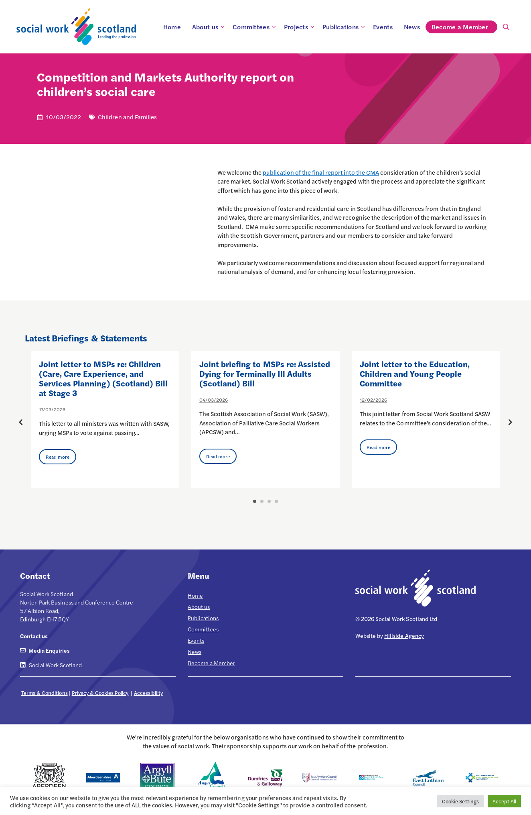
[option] (105, 419)
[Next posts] (510, 422)
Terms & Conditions (44, 693)
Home (172, 26)
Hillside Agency (404, 635)
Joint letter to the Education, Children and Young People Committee (415, 373)
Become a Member (464, 27)
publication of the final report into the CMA (321, 172)
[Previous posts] (21, 422)
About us (209, 27)
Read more (57, 456)
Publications (344, 27)
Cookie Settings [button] (460, 801)
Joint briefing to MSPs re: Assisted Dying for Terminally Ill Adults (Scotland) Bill (264, 373)
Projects (300, 27)
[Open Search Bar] (506, 27)
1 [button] (254, 501)
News (412, 26)
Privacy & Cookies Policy (100, 693)
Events (383, 26)
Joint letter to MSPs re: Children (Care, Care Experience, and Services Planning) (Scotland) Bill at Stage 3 (103, 378)
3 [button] (269, 501)
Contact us (34, 636)
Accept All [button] (504, 801)
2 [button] (261, 501)
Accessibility (148, 693)
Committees (255, 27)
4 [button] (276, 501)
